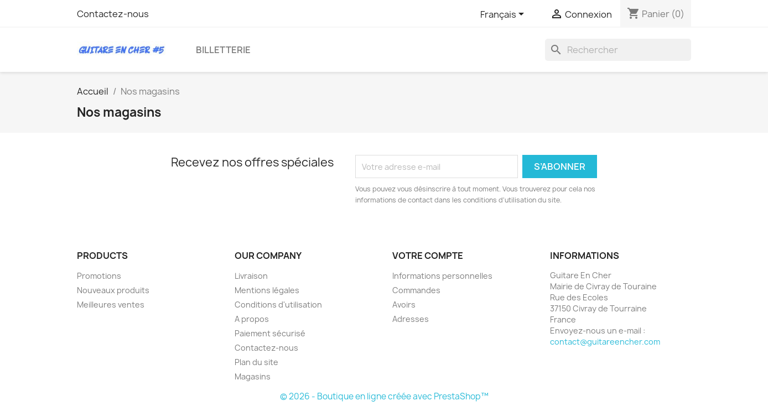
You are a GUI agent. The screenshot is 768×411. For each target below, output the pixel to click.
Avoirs (404, 304)
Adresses (410, 319)
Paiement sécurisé (270, 333)
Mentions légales (267, 290)
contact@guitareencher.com (605, 341)
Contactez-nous (113, 14)
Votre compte (427, 255)
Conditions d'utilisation (278, 304)
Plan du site (256, 362)
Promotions (99, 275)
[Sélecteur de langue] (504, 15)
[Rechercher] (618, 50)
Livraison (251, 275)
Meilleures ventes (110, 304)
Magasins (253, 376)
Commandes (416, 290)
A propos (252, 319)
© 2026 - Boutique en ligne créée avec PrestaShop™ (384, 396)
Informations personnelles (442, 275)
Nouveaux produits (113, 290)
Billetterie (223, 50)
